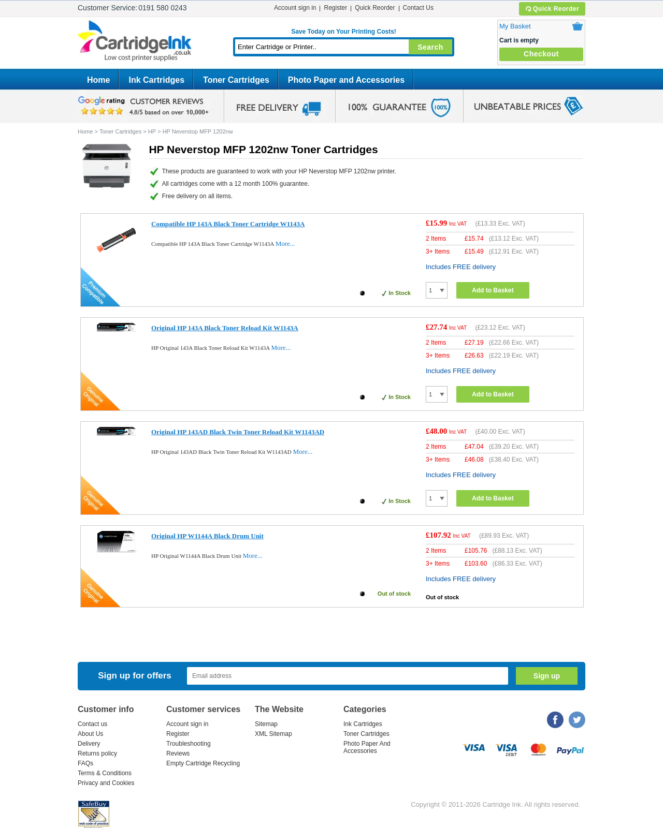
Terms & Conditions (105, 773)
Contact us (92, 724)
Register (335, 7)
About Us (90, 733)
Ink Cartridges (156, 80)
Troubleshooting (188, 743)
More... (285, 243)
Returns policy (97, 753)
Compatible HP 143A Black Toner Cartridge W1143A (228, 224)
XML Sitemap (273, 733)
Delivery (89, 743)
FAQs (85, 763)
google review (145, 106)
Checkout (541, 54)
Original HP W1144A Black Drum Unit (207, 536)
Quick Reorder (552, 8)
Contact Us (418, 7)
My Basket (515, 26)
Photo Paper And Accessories (367, 747)
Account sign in (295, 7)
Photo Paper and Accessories (346, 80)
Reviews (178, 753)
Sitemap (266, 724)
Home (98, 80)
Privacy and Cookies (106, 783)
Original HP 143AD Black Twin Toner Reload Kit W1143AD (237, 432)
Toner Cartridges (236, 80)
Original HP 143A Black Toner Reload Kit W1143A (224, 328)
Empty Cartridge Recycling (203, 763)
